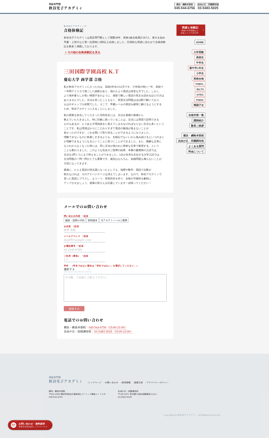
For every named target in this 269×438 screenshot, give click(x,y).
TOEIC (200, 99)
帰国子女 (199, 105)
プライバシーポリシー (157, 382)
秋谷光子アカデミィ (66, 6)
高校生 (200, 57)
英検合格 (199, 78)
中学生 (200, 62)
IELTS (200, 89)
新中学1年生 (196, 67)
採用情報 (126, 382)
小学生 (200, 73)
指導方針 (138, 382)
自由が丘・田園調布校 (191, 140)
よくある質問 (196, 146)
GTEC (200, 94)
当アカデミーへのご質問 (114, 220)
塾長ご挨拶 (197, 125)
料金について (196, 151)
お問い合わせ (111, 382)
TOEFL (199, 83)
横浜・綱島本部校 (193, 135)
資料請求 (92, 220)
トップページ (94, 382)
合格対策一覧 (196, 115)
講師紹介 (199, 120)
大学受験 (199, 52)
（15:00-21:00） (108, 327)
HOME (200, 42)
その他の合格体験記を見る (82, 52)
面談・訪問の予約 (74, 220)
